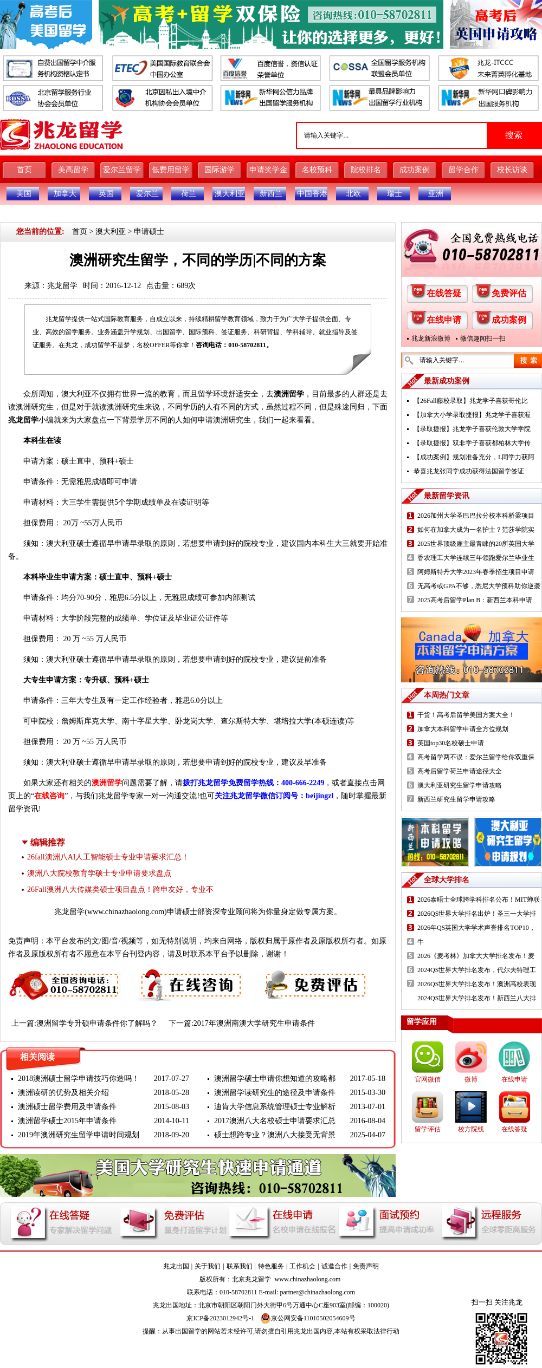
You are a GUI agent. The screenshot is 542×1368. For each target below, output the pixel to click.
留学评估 (428, 1129)
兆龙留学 (62, 286)
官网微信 (428, 1079)
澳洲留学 (289, 394)
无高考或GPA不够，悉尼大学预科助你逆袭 (478, 586)
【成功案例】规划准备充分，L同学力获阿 (474, 457)
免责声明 (366, 1266)
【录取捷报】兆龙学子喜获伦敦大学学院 (472, 429)
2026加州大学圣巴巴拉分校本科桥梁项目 (475, 515)
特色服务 (271, 1266)
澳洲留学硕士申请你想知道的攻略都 (274, 1078)
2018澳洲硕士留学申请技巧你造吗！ (78, 1078)
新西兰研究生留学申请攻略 (456, 799)
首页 (24, 170)
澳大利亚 (230, 194)
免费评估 (509, 293)
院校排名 (366, 170)
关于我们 (208, 1266)
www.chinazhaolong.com (125, 912)
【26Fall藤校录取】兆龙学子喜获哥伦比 (471, 401)
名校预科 (317, 170)
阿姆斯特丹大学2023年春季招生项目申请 (475, 572)
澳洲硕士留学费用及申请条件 (67, 1107)
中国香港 (312, 194)
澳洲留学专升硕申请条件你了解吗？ (97, 1023)
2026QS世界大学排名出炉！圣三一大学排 (476, 913)
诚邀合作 (334, 1266)
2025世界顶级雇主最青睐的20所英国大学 (475, 544)
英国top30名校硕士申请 (450, 743)
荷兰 (188, 194)
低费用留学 (171, 170)
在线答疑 (444, 293)
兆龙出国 (176, 1266)
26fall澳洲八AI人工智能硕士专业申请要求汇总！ (108, 857)
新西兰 (271, 194)
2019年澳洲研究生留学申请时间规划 (78, 1135)
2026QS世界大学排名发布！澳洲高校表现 (476, 984)
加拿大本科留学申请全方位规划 (462, 729)
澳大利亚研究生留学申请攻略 (459, 785)
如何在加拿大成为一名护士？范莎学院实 (475, 529)
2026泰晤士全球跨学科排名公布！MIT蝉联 (478, 899)
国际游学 (219, 170)
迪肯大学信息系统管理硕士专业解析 (274, 1107)
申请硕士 (149, 231)
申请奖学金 (268, 170)
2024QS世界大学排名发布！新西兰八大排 (476, 998)
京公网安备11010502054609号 (308, 1318)
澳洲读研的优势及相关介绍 (63, 1093)
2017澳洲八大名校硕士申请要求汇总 (274, 1121)
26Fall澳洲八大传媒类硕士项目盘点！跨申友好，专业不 (120, 889)
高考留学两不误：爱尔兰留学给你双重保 (475, 757)
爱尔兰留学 (122, 170)
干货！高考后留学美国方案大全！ (466, 715)
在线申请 (444, 319)
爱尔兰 (147, 194)
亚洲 (435, 194)
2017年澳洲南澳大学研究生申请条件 (254, 1023)
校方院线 (471, 1129)
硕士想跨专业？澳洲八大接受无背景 (274, 1135)
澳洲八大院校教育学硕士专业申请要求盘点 (99, 873)
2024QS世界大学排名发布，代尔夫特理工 (476, 970)
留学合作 (463, 170)
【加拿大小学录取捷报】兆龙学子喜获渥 (472, 415)
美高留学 (73, 170)
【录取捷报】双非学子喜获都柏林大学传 (472, 443)
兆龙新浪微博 (430, 338)
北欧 (353, 194)
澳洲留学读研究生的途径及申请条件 (274, 1093)
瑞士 (394, 194)
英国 (106, 194)
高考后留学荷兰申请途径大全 (459, 771)
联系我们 (240, 1266)
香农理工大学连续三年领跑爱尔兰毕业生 (475, 558)
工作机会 (302, 1266)
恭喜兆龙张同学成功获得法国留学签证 (469, 471)
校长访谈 (512, 170)
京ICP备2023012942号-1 (220, 1318)
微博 (471, 1079)
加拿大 (65, 194)
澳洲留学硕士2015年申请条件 (67, 1121)
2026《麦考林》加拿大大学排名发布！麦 (475, 956)
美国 (23, 194)
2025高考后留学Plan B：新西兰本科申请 (474, 600)
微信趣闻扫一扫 (483, 338)
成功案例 (414, 170)
